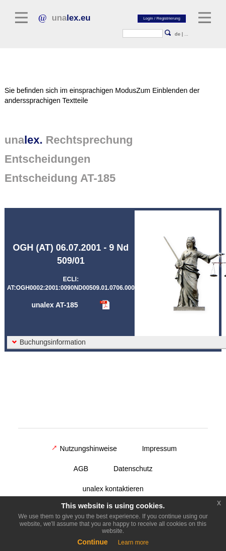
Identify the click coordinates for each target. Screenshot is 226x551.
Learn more (133, 542)
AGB (80, 469)
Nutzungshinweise (84, 449)
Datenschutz (133, 469)
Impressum (159, 449)
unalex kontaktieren (112, 489)
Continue (92, 542)
